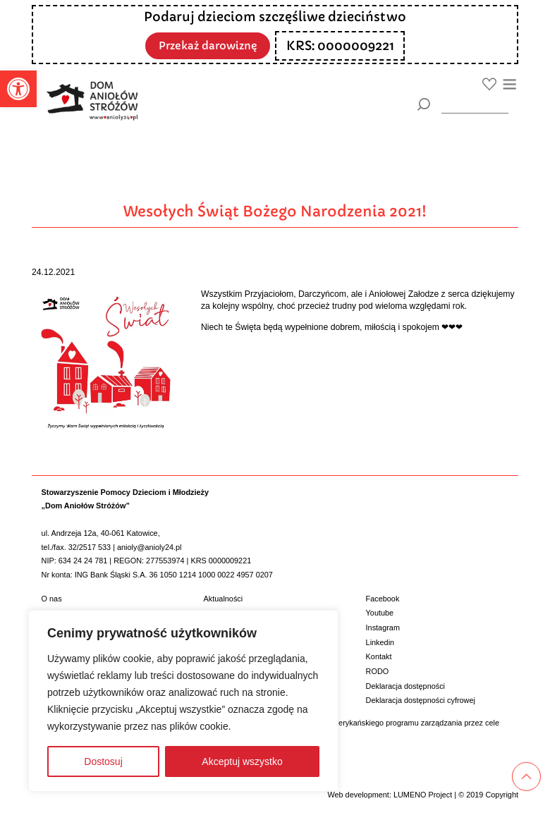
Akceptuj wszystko (242, 761)
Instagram (383, 627)
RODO (377, 671)
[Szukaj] (423, 104)
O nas (52, 598)
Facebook (383, 598)
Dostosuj (103, 761)
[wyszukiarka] (474, 104)
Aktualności (223, 598)
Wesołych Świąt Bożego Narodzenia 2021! (275, 211)
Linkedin (380, 642)
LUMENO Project (422, 794)
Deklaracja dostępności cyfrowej (420, 700)
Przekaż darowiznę (208, 44)
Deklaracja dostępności (405, 686)
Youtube (380, 612)
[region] (183, 701)
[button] (18, 89)
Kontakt (379, 656)
